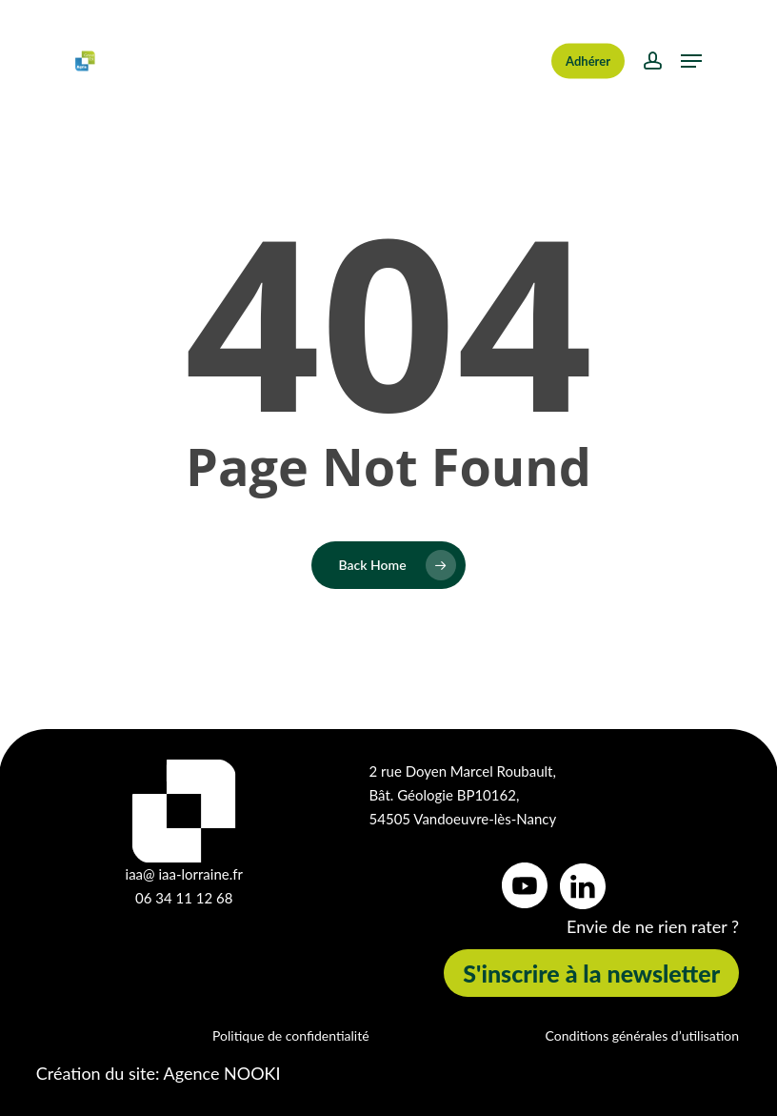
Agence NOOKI (222, 1073)
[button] (691, 61)
